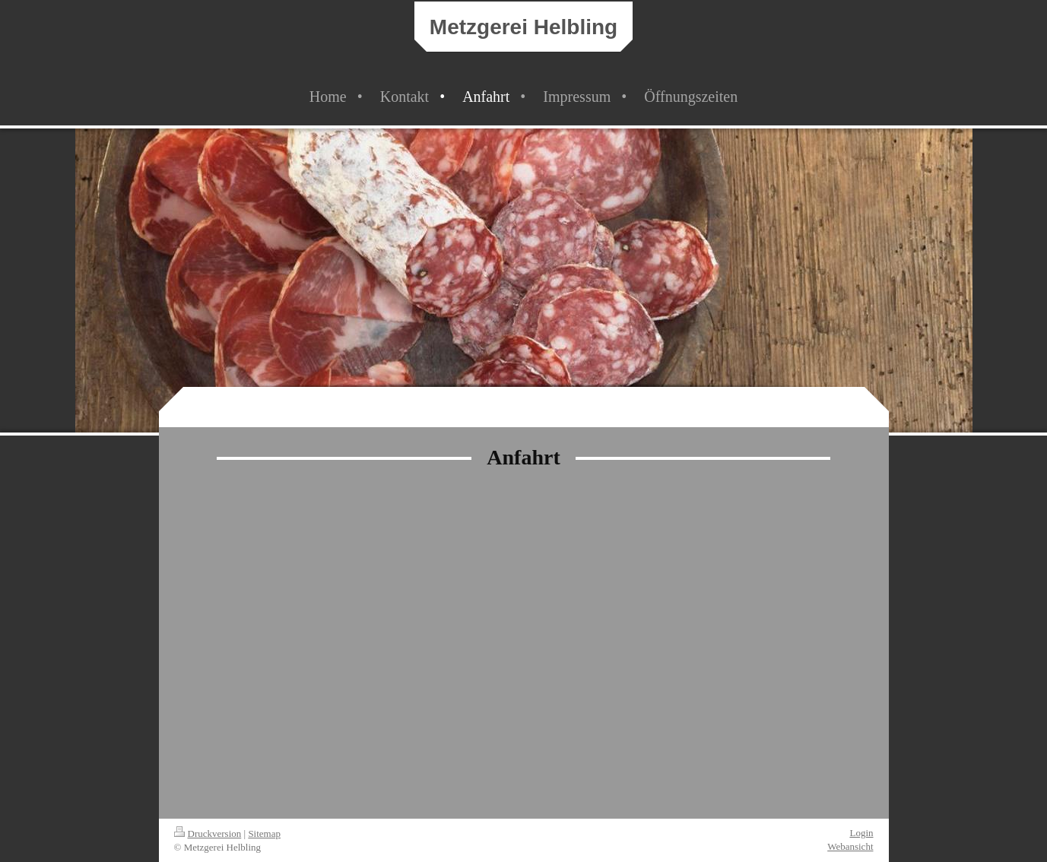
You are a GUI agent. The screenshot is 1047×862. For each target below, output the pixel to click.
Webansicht (850, 846)
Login (861, 832)
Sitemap (264, 833)
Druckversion (208, 833)
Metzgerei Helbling (523, 27)
